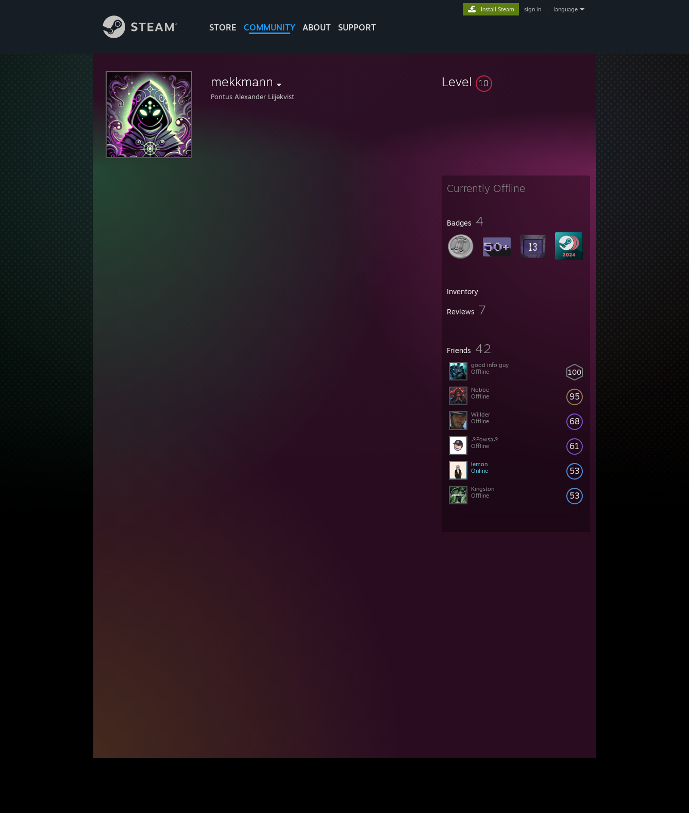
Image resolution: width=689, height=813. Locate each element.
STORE (223, 27)
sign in (532, 9)
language (565, 9)
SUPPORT (357, 27)
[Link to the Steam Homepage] (148, 35)
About (317, 27)
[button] (516, 81)
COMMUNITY (269, 27)
